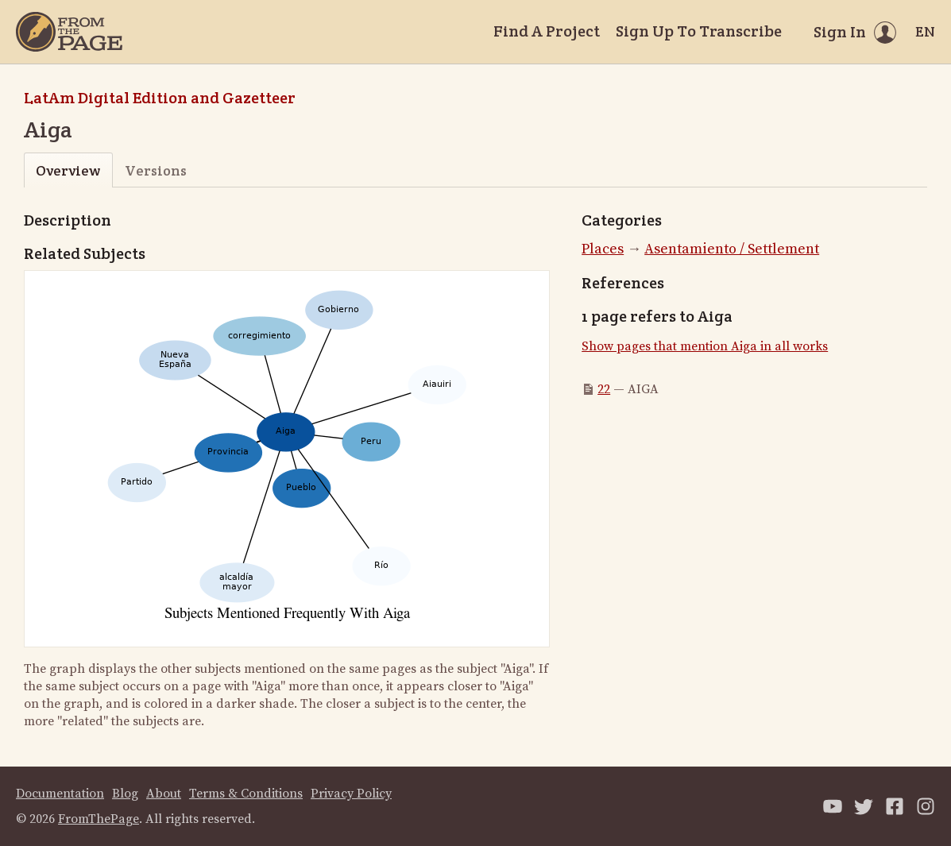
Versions (156, 170)
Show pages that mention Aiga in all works (705, 346)
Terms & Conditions (246, 794)
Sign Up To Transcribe (699, 31)
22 (603, 389)
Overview (68, 170)
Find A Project (546, 31)
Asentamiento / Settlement (731, 249)
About (163, 794)
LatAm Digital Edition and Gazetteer (160, 97)
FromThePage (98, 819)
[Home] (69, 32)
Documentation (60, 794)
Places (603, 249)
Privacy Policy (351, 794)
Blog (125, 794)
